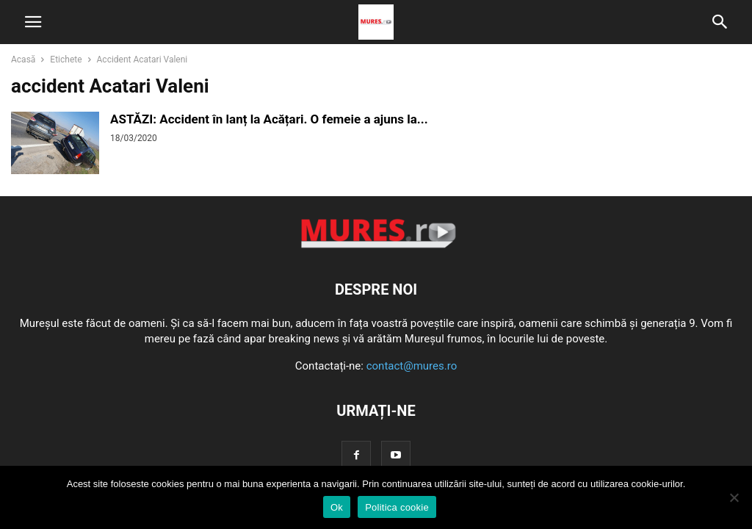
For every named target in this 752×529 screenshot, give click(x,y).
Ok (336, 507)
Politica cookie (397, 507)
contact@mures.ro (412, 366)
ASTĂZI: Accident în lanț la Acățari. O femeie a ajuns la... (269, 119)
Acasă (23, 59)
